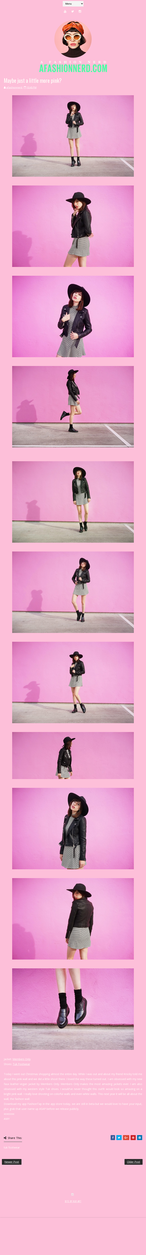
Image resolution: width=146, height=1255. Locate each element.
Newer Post (11, 1162)
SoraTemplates (24, 1239)
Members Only (22, 1059)
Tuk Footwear (21, 1064)
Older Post (133, 1162)
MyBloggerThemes (64, 1239)
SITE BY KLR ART (73, 1235)
